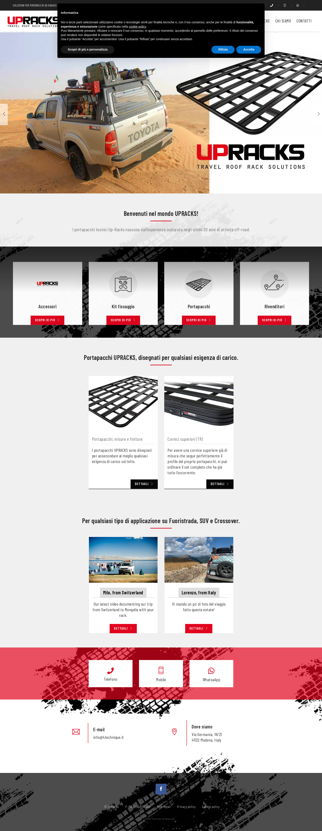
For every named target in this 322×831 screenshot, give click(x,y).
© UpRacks (111, 806)
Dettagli (123, 628)
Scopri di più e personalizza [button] (87, 49)
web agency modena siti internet (161, 819)
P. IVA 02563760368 (137, 806)
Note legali (164, 806)
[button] (318, 114)
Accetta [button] (248, 49)
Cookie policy (211, 806)
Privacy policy (186, 806)
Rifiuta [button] (223, 49)
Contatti (304, 20)
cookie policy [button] (137, 26)
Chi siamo (283, 20)
